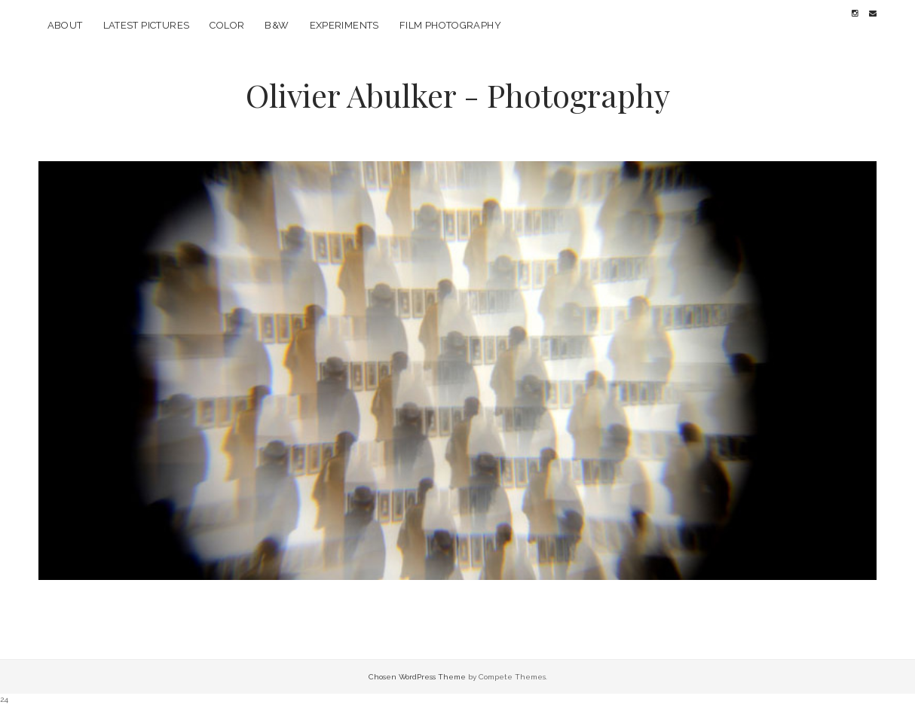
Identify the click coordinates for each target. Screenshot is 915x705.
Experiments (344, 25)
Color (227, 25)
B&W (277, 25)
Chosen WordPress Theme (417, 677)
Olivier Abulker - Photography (458, 95)
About (65, 25)
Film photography (450, 25)
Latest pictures (146, 25)
